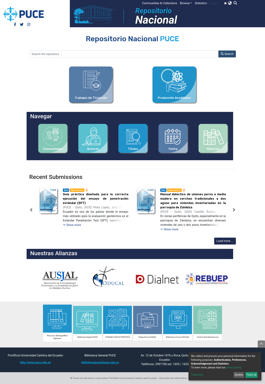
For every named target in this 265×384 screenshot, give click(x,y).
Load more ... (225, 241)
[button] (230, 3)
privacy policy (233, 367)
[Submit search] (235, 3)
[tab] (126, 228)
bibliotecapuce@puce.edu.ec (100, 362)
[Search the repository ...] (124, 53)
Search (227, 54)
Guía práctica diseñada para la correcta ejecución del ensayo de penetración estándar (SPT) (95, 199)
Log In (213, 3)
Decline (239, 374)
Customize (197, 374)
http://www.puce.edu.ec (35, 362)
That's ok (251, 374)
